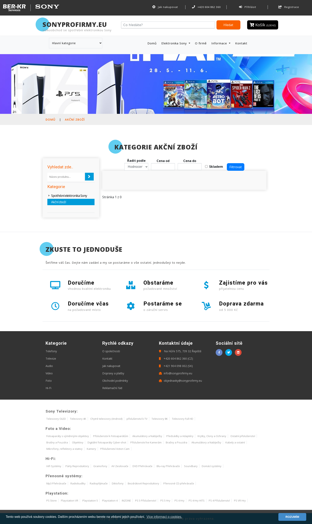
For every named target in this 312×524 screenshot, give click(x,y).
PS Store (51, 500)
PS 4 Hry (179, 500)
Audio (49, 366)
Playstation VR (69, 500)
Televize (51, 358)
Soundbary (191, 466)
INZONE (126, 500)
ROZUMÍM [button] (292, 516)
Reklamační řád (112, 388)
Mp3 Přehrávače (56, 483)
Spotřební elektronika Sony (69, 195)
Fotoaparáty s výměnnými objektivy (67, 436)
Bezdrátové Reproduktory (143, 483)
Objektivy (77, 442)
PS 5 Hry (165, 500)
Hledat (228, 25)
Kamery (91, 449)
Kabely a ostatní (235, 442)
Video (49, 373)
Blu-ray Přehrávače (168, 466)
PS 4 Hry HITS (197, 500)
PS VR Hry (240, 500)
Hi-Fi (48, 388)
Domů (152, 43)
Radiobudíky (78, 483)
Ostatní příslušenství (242, 436)
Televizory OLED (56, 419)
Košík (263, 24)
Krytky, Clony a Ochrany (212, 436)
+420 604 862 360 (206, 7)
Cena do (189, 161)
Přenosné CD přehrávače (178, 483)
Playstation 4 (110, 500)
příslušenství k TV (137, 419)
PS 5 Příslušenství (145, 500)
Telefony (51, 351)
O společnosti (111, 351)
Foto (49, 381)
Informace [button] (219, 43)
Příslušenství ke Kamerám (146, 442)
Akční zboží (75, 119)
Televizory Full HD (182, 419)
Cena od (163, 161)
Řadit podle (136, 160)
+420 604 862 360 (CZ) (176, 358)
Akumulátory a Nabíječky (147, 436)
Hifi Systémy (53, 466)
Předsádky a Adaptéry (179, 436)
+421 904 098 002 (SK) (176, 366)
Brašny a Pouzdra (57, 442)
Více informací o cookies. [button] (164, 516)
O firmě (201, 43)
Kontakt (241, 43)
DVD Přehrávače (142, 466)
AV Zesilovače (119, 466)
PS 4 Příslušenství (219, 500)
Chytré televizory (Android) (106, 419)
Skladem (216, 166)
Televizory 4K (78, 419)
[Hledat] (168, 24)
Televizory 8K (160, 419)
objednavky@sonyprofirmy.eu (180, 381)
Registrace (288, 7)
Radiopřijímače (99, 483)
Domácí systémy (211, 466)
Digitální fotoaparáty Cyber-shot (107, 442)
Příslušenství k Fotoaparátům (110, 436)
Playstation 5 (90, 500)
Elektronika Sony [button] (174, 43)
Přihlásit (247, 7)
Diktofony (118, 483)
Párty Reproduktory (77, 466)
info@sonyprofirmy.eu (175, 373)
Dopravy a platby (113, 373)
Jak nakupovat (165, 7)
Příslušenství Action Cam (115, 449)
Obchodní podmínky (115, 381)
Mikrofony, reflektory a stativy (64, 449)
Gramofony (100, 466)
